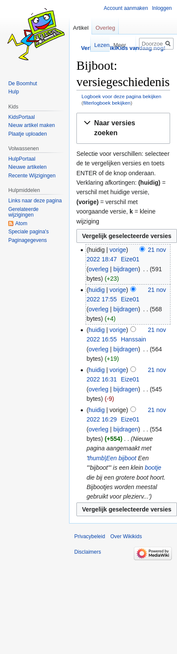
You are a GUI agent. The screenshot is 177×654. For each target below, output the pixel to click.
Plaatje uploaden (27, 134)
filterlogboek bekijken (107, 102)
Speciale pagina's (28, 232)
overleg (98, 269)
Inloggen (162, 8)
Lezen (98, 45)
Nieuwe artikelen (27, 167)
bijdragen (125, 269)
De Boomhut (22, 84)
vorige (118, 249)
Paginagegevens (27, 240)
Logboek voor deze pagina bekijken (121, 96)
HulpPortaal (21, 159)
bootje (153, 467)
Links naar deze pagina (35, 201)
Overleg (105, 28)
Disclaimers (87, 552)
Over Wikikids (126, 536)
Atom (21, 223)
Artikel (80, 28)
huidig (96, 289)
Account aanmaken (126, 8)
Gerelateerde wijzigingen (23, 212)
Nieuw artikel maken (31, 125)
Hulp (13, 92)
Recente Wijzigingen (31, 176)
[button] (123, 128)
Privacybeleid (89, 536)
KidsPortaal (21, 117)
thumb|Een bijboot (112, 458)
